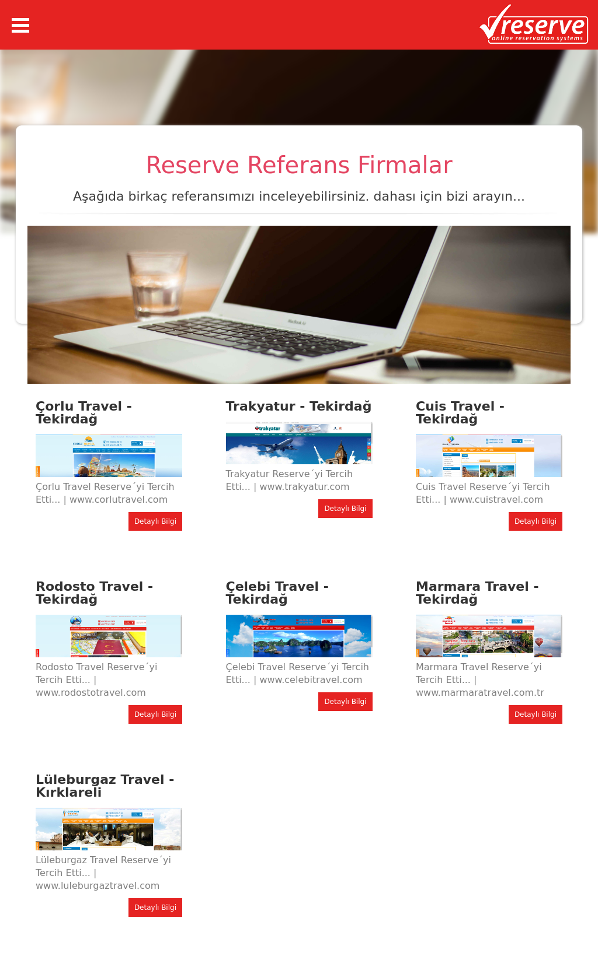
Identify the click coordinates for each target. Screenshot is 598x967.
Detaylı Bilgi (155, 521)
